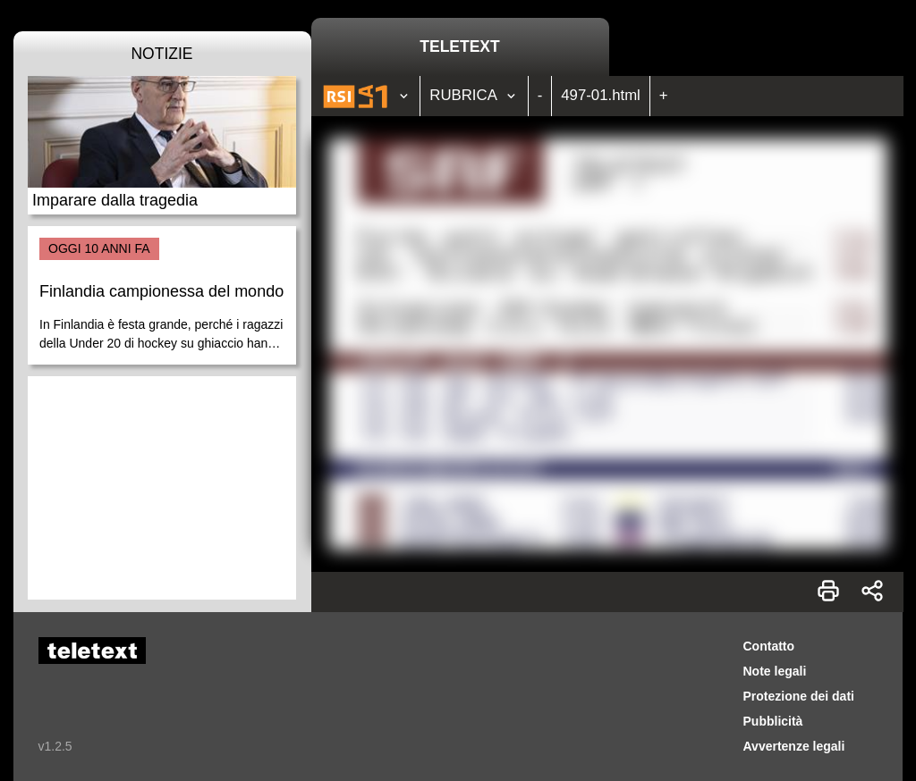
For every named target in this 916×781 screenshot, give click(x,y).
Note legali (775, 671)
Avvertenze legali (794, 746)
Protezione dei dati (798, 696)
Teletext (459, 46)
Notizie (161, 54)
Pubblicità (773, 721)
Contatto (769, 646)
